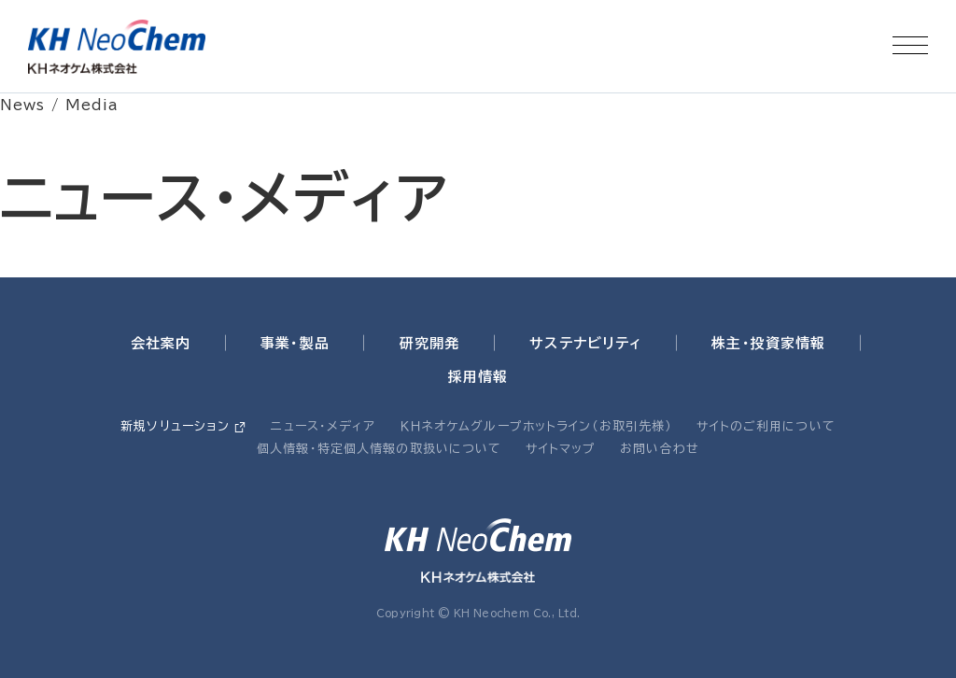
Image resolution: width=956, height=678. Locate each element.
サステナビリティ (585, 343)
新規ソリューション (175, 426)
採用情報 (478, 377)
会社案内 (161, 343)
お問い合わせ (659, 449)
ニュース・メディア (323, 426)
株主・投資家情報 (768, 343)
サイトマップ (561, 449)
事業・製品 (295, 343)
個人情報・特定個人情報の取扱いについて (379, 449)
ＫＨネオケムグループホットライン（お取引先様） (537, 426)
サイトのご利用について (765, 426)
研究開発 (430, 343)
